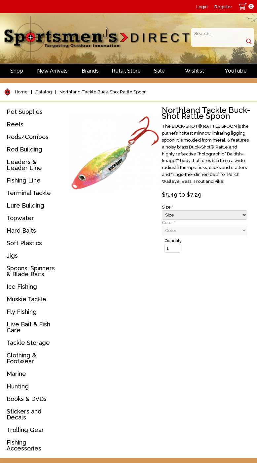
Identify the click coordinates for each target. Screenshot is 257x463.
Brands (90, 71)
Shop (16, 71)
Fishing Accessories (24, 445)
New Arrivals (52, 71)
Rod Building (24, 149)
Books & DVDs (27, 398)
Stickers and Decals (24, 414)
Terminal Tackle (29, 192)
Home (21, 92)
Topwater (20, 218)
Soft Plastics (24, 243)
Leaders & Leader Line (24, 164)
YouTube (236, 71)
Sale (159, 71)
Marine (16, 373)
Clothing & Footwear (21, 358)
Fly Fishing (22, 311)
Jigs (12, 255)
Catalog (43, 92)
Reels (15, 124)
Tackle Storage (28, 342)
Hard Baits (21, 230)
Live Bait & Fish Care (28, 327)
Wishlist (194, 71)
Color (168, 222)
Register (223, 7)
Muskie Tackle (26, 299)
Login (202, 7)
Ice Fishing (22, 286)
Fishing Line (24, 180)
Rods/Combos (28, 136)
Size (167, 207)
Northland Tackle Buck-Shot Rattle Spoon (103, 92)
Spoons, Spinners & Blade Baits (31, 271)
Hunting (18, 386)
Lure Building (25, 205)
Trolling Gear (25, 429)
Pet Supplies (25, 111)
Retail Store (126, 71)
